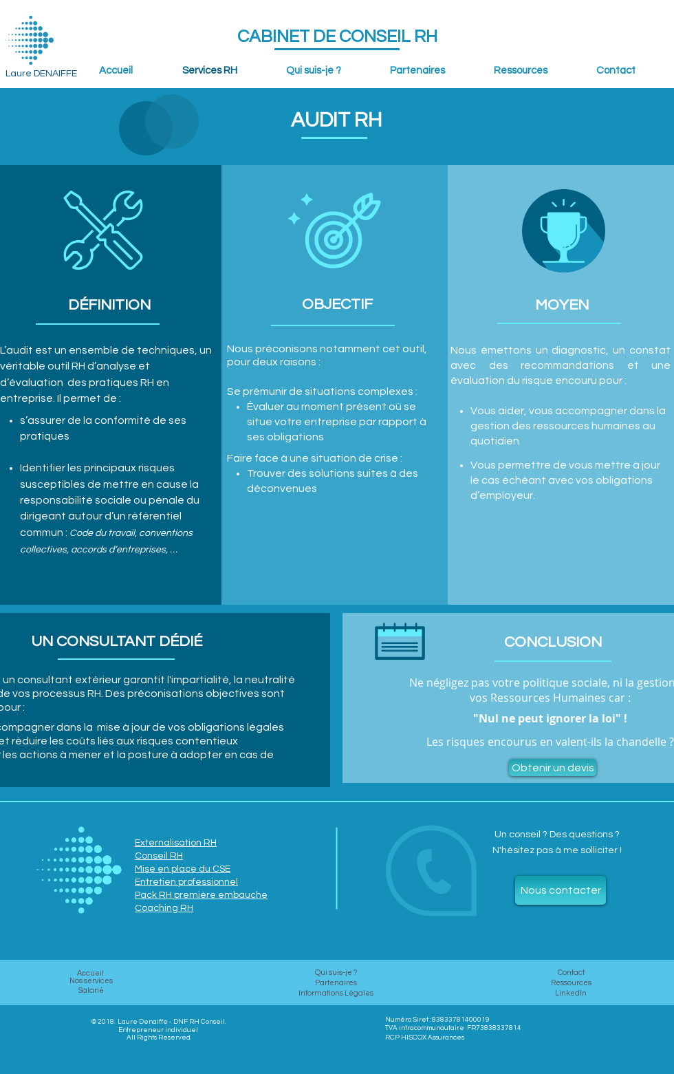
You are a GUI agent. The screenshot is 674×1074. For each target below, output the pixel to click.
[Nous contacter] (560, 890)
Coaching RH (164, 908)
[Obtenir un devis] (552, 767)
